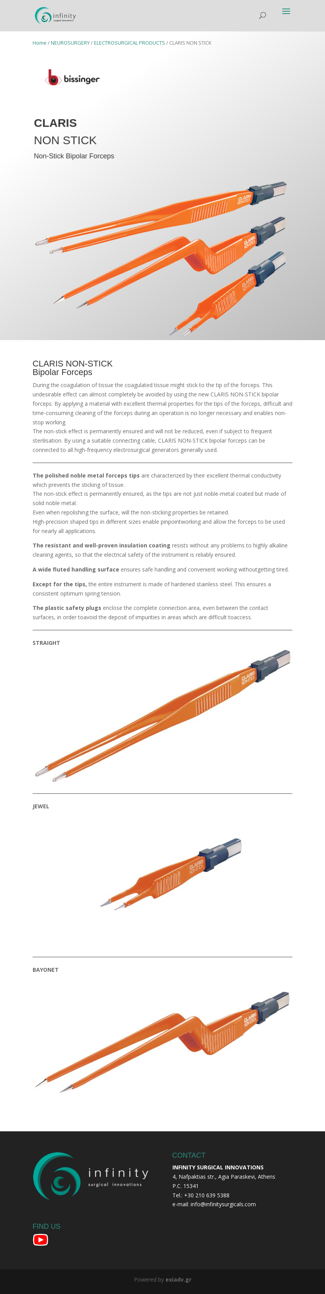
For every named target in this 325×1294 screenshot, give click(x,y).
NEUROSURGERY (70, 42)
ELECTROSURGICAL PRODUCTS (129, 42)
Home (40, 42)
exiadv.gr (178, 1279)
